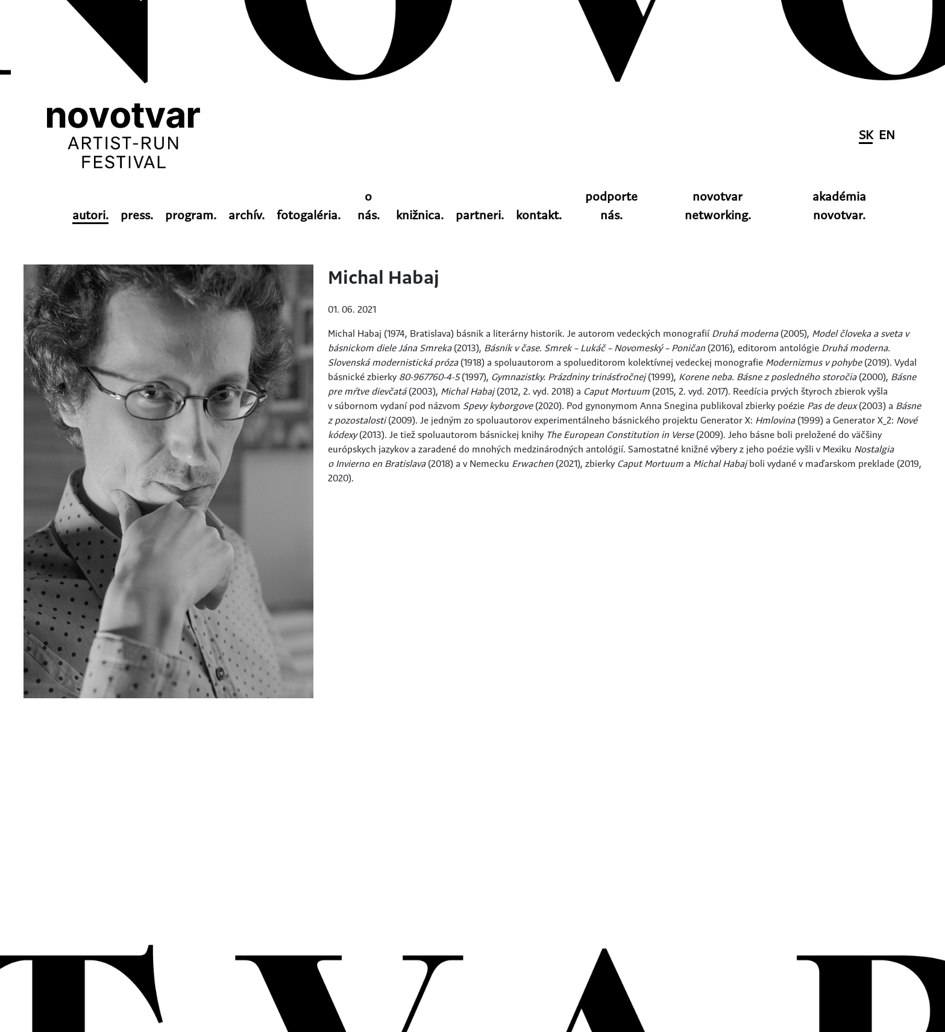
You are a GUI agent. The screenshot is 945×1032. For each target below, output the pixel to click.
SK (866, 136)
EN (887, 136)
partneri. (480, 216)
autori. (90, 216)
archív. (246, 216)
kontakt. (539, 216)
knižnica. (420, 216)
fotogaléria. (309, 216)
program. (190, 216)
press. (137, 216)
